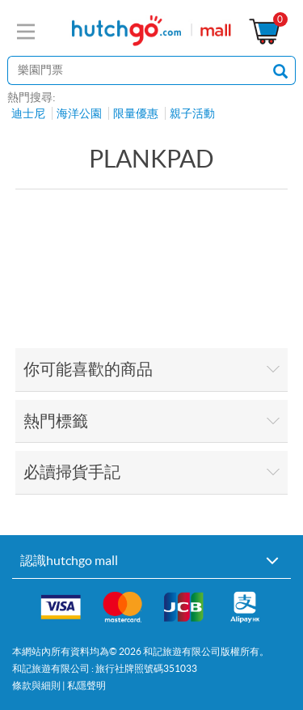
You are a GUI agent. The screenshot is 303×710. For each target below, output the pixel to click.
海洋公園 (79, 113)
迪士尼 (28, 113)
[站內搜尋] (137, 70)
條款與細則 (36, 685)
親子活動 (192, 113)
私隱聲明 (86, 685)
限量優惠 (135, 113)
